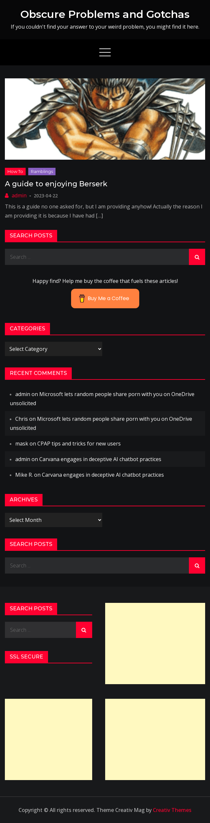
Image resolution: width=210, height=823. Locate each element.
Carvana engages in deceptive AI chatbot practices (100, 459)
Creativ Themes (172, 810)
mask (21, 443)
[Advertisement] (155, 643)
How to (15, 171)
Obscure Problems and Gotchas (105, 14)
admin (19, 195)
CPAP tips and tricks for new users (79, 443)
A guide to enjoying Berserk (56, 183)
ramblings (42, 171)
